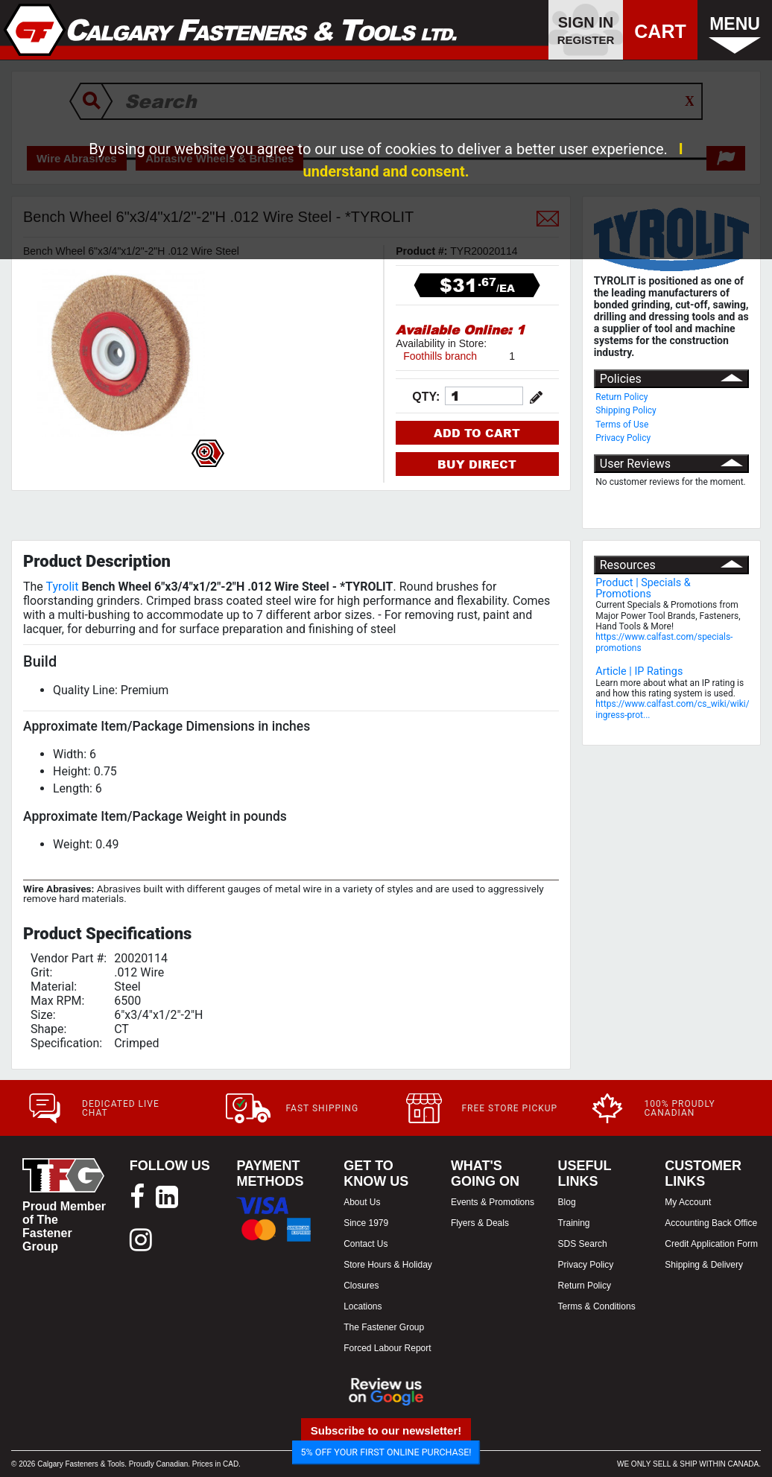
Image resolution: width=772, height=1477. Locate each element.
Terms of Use (621, 424)
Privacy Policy (623, 438)
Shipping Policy (625, 410)
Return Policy (621, 397)
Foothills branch (440, 356)
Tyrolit (62, 586)
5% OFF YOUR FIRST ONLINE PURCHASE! (386, 1452)
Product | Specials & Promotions (643, 588)
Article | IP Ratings (639, 671)
